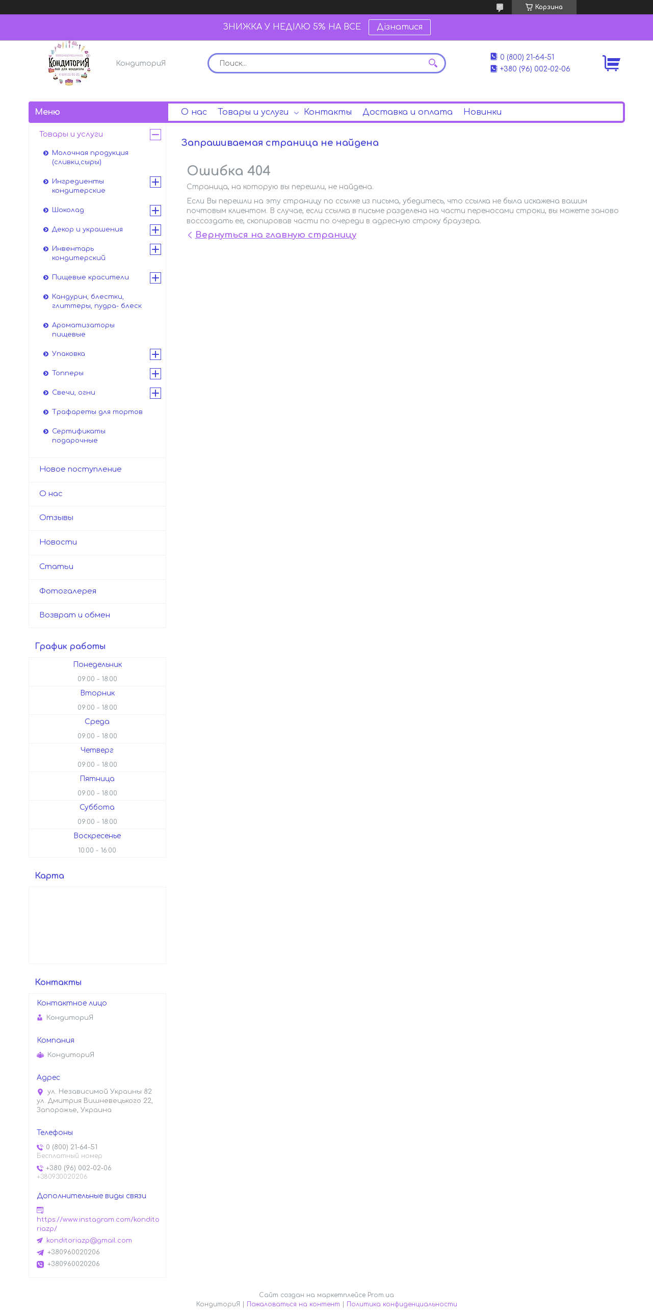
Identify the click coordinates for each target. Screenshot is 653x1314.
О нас (194, 112)
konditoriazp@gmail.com (89, 1240)
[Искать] (433, 63)
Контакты (328, 112)
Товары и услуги (253, 112)
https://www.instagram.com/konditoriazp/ (98, 1224)
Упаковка (68, 353)
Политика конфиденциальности (402, 1304)
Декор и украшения (87, 229)
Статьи (56, 566)
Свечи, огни (73, 392)
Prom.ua (381, 1295)
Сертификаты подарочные (79, 436)
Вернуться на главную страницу (275, 235)
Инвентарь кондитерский (79, 253)
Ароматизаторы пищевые (83, 330)
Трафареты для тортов (97, 412)
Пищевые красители (90, 277)
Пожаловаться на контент (293, 1304)
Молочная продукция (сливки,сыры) (90, 157)
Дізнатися (400, 27)
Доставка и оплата (407, 112)
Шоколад (68, 210)
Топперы (68, 373)
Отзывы (56, 517)
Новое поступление (80, 469)
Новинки (482, 112)
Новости (58, 542)
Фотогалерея (67, 591)
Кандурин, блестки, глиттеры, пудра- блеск (97, 301)
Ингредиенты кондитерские (79, 186)
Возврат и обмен (74, 615)
